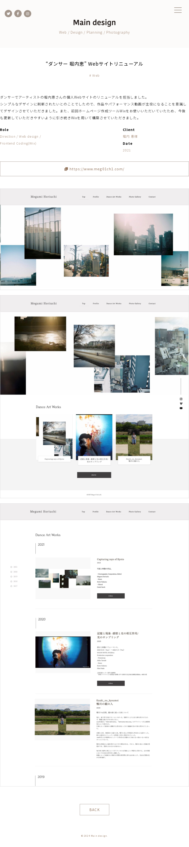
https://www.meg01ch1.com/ (94, 168)
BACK (94, 809)
